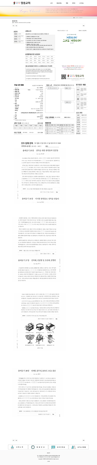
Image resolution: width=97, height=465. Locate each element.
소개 (51, 3)
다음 (16, 25)
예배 (67, 3)
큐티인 (73, 3)
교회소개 (80, 17)
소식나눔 (81, 3)
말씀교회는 (59, 3)
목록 (83, 25)
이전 (13, 25)
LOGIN (48, 461)
